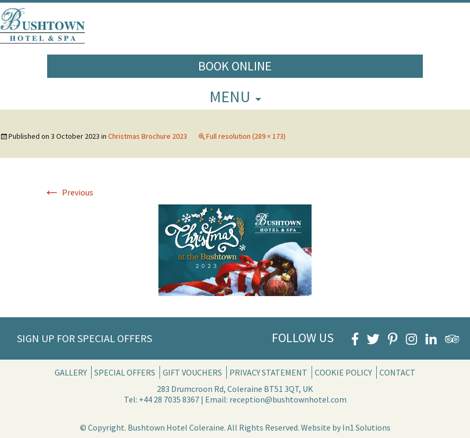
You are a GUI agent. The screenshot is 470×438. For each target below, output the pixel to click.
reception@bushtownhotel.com (288, 399)
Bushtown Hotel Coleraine (176, 427)
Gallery (71, 372)
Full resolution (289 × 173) (246, 136)
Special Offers (124, 372)
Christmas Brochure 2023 (147, 136)
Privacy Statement (268, 372)
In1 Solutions (366, 427)
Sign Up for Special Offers (84, 338)
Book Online (235, 66)
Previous (68, 192)
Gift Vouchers (192, 372)
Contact (397, 372)
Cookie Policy (343, 372)
